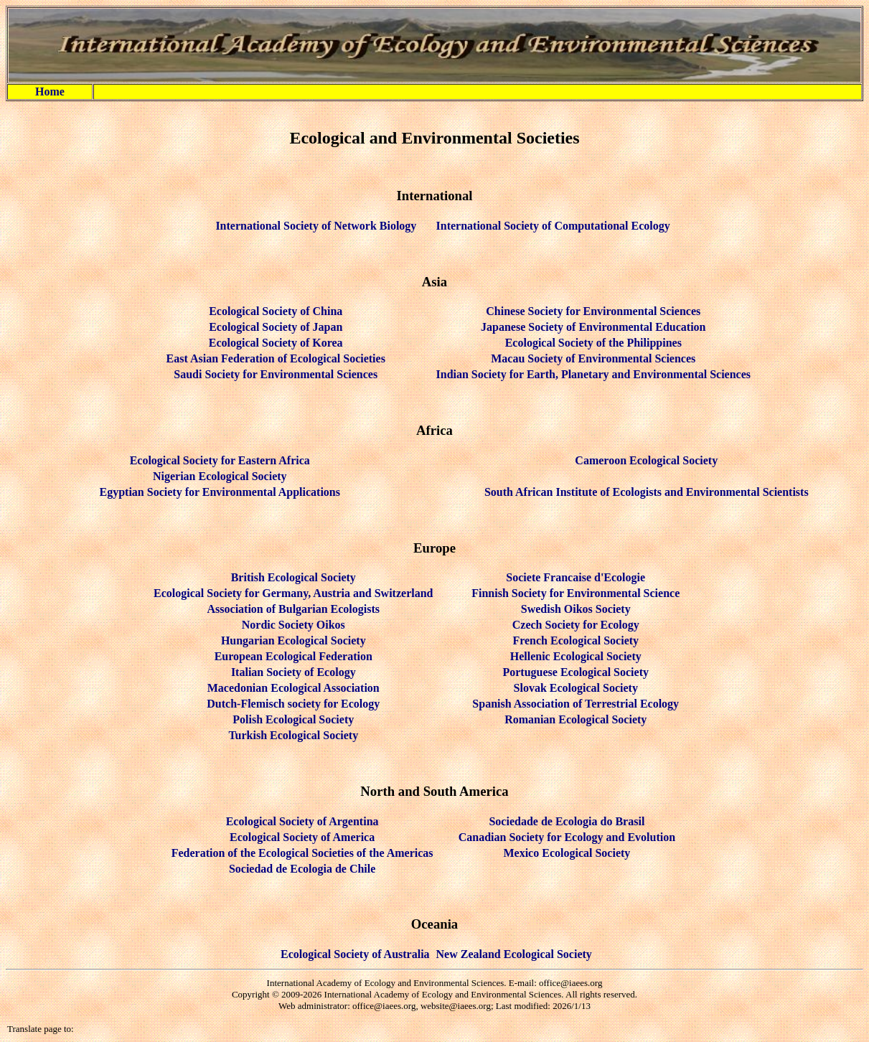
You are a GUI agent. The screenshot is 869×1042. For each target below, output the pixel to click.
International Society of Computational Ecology (553, 226)
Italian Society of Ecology (293, 672)
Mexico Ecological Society (566, 853)
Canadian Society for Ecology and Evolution (567, 837)
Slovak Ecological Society (576, 688)
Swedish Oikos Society (576, 609)
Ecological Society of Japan (275, 327)
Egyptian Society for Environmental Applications (220, 492)
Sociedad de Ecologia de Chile (302, 869)
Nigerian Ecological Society (220, 476)
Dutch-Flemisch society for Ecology (293, 704)
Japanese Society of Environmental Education (593, 327)
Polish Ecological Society (293, 719)
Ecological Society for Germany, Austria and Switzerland (293, 593)
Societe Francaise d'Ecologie (575, 577)
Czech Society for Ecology (575, 625)
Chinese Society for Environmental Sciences (593, 311)
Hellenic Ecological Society (576, 656)
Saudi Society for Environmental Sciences (275, 374)
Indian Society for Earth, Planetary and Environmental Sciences (593, 374)
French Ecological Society (575, 640)
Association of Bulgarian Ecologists (293, 609)
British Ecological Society (293, 577)
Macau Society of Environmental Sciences (593, 358)
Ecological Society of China (275, 311)
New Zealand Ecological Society (514, 954)
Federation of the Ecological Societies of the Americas (302, 853)
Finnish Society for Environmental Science (575, 593)
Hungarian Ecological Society (293, 640)
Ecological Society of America (302, 837)
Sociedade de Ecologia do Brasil (566, 821)
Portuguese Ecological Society (575, 672)
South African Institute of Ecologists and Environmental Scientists (646, 492)
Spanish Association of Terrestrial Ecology (575, 704)
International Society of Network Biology (315, 226)
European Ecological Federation (293, 656)
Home (50, 91)
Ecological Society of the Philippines (593, 343)
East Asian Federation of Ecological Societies (275, 358)
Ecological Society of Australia (355, 954)
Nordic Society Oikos (293, 625)
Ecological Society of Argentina (302, 821)
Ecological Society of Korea (276, 343)
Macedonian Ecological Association (293, 688)
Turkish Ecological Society (293, 735)
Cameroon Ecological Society (646, 460)
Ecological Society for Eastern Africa (220, 460)
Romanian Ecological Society (575, 719)
